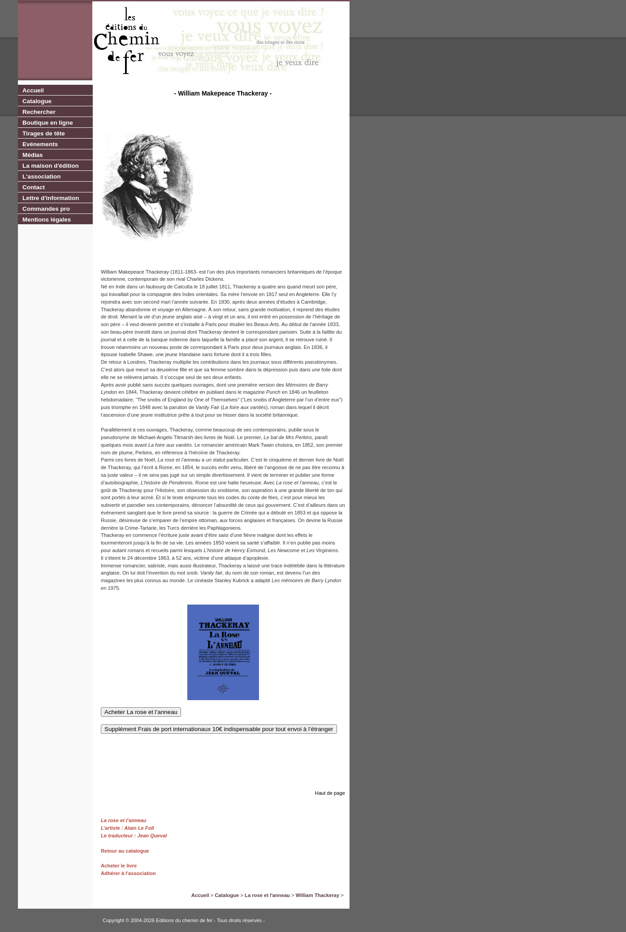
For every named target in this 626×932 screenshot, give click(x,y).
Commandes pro (46, 208)
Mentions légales (46, 219)
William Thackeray (318, 895)
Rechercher (39, 112)
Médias (32, 155)
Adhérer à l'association (128, 873)
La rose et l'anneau (267, 895)
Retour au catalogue (125, 851)
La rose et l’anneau (123, 820)
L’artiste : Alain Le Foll (127, 828)
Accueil (33, 90)
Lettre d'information (50, 198)
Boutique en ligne (47, 122)
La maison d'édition (50, 165)
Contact (33, 187)
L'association (41, 176)
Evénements (40, 144)
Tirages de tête (43, 133)
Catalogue (37, 101)
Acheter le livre (119, 865)
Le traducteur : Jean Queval (134, 835)
